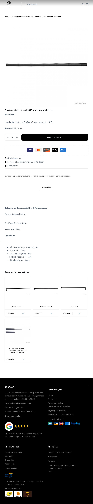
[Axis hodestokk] (18, 289)
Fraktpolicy (52, 399)
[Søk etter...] (23, 4)
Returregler (10, 464)
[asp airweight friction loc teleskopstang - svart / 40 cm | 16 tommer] (18, 331)
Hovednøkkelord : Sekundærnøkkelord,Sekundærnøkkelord (42, 176)
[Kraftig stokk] (74, 289)
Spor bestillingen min (14, 407)
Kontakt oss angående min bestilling (20, 411)
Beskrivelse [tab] (46, 187)
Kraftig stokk (74, 307)
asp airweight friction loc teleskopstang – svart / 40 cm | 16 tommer (17, 351)
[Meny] (87, 4)
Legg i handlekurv (54, 137)
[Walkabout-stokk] (46, 289)
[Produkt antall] (12, 137)
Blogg (50, 395)
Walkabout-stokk (46, 307)
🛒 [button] (23, 313)
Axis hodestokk (17, 307)
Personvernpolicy (55, 403)
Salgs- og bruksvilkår (57, 410)
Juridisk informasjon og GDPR (60, 414)
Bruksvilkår (9, 460)
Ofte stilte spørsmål (13, 452)
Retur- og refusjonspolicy (59, 406)
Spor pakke (10, 456)
